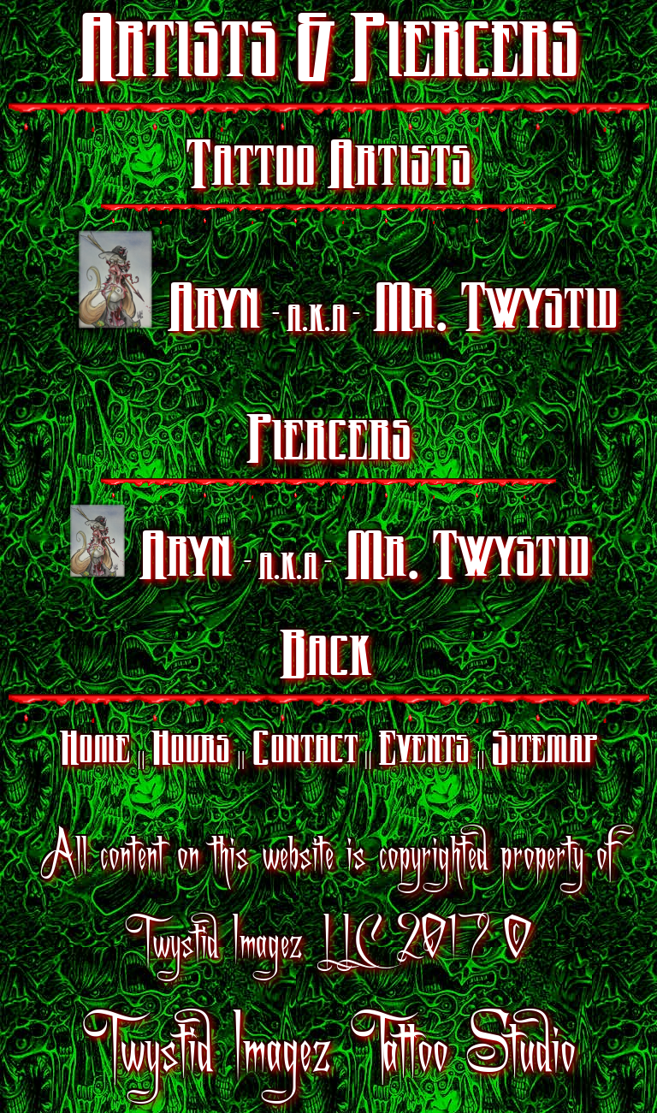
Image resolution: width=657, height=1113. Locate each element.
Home (95, 752)
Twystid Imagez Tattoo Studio (328, 1044)
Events (424, 752)
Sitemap (544, 752)
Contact (305, 752)
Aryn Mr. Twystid (347, 285)
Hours (190, 752)
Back (325, 660)
